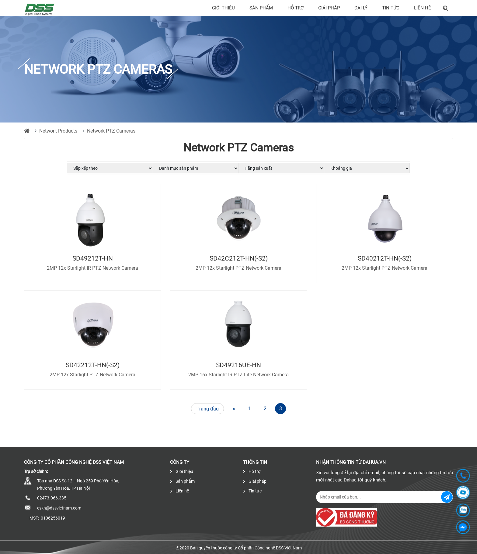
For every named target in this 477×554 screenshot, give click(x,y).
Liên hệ (422, 8)
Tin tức (390, 8)
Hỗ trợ (295, 8)
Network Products (58, 131)
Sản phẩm (261, 8)
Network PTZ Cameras (111, 131)
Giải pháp (329, 8)
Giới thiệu (223, 8)
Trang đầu (208, 409)
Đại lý (360, 8)
